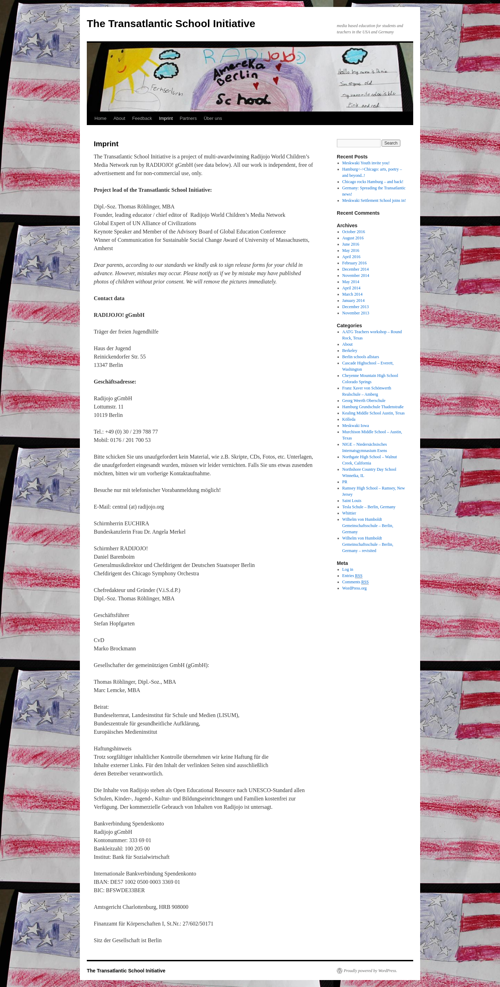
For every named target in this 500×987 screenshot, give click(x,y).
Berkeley (349, 350)
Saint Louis (351, 500)
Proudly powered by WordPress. (370, 970)
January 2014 (353, 300)
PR (345, 481)
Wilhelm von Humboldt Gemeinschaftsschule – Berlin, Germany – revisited (367, 544)
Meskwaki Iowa (355, 425)
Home (100, 118)
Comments (355, 582)
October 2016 (353, 231)
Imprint (166, 118)
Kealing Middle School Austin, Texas (373, 413)
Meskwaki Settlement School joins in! (374, 200)
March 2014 (352, 294)
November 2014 (355, 275)
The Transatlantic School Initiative (171, 23)
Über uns (213, 118)
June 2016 (350, 244)
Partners (188, 118)
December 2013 (355, 306)
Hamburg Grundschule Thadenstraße (373, 406)
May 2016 (350, 250)
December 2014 (355, 269)
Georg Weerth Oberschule (364, 400)
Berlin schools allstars (360, 356)
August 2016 (353, 238)
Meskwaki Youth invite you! (366, 163)
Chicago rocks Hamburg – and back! (372, 181)
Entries (352, 575)
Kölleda (349, 419)
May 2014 (350, 281)
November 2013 (355, 313)
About (119, 118)
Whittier (349, 513)
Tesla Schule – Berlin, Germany (368, 506)
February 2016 (354, 263)
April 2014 (351, 288)
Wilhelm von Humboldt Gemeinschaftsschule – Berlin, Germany (367, 525)
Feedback (142, 118)
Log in (347, 569)
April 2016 (351, 256)
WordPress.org (354, 588)
